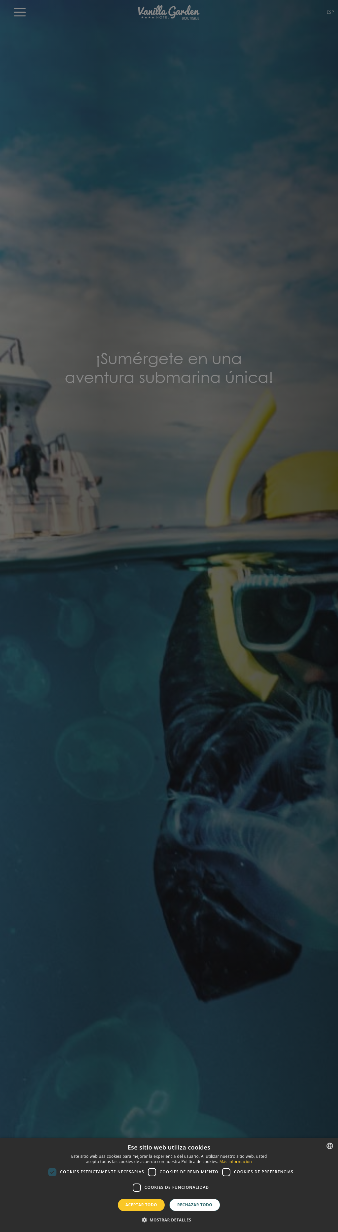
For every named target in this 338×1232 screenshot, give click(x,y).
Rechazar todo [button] (194, 1205)
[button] (169, 1220)
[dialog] (169, 1185)
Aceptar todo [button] (141, 1205)
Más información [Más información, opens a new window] (236, 1161)
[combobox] (329, 1146)
